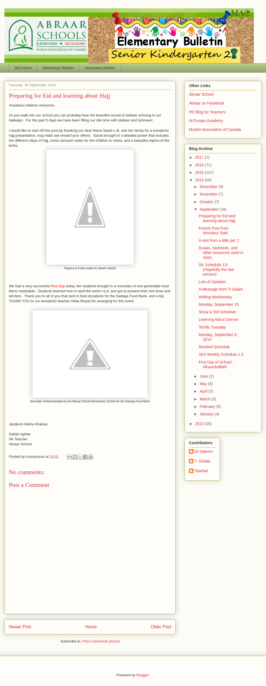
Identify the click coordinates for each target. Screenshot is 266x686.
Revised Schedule (214, 347)
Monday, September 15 (219, 304)
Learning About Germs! (219, 319)
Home (91, 626)
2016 (200, 165)
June (204, 376)
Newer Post (20, 626)
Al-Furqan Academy (206, 120)
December (209, 186)
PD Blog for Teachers (207, 112)
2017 (200, 157)
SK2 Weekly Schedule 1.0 (221, 354)
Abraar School (201, 94)
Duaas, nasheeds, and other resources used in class (221, 253)
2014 (200, 180)
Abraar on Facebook (206, 103)
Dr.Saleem (204, 451)
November (209, 194)
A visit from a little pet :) (219, 240)
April (204, 391)
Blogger (142, 675)
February (208, 406)
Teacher (201, 471)
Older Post (161, 626)
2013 (200, 423)
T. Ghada (202, 461)
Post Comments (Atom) (101, 641)
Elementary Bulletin (58, 68)
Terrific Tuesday (212, 327)
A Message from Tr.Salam (221, 289)
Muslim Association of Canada (215, 129)
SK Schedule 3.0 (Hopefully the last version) (216, 269)
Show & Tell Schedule (217, 312)
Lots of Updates (212, 282)
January (207, 414)
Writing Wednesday (215, 297)
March (205, 399)
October (207, 202)
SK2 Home (23, 68)
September (209, 209)
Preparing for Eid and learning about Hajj (217, 218)
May (204, 384)
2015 (200, 172)
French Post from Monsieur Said (213, 230)
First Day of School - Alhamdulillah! (216, 364)
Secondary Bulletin (100, 68)
